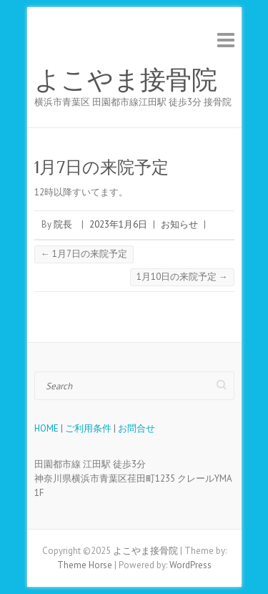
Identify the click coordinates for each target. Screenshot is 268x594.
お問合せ (136, 428)
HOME (46, 428)
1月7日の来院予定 (84, 254)
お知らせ (179, 224)
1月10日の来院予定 (182, 277)
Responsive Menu (225, 39)
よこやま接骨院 (125, 80)
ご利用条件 (88, 428)
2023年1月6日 (118, 224)
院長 (63, 224)
